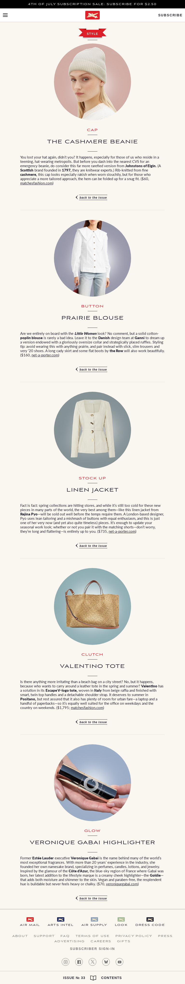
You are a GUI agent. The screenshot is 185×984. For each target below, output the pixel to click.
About (20, 936)
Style (92, 33)
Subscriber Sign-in (92, 948)
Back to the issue (93, 197)
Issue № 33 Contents (92, 978)
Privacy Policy (133, 936)
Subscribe (170, 15)
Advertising (69, 941)
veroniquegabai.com (122, 883)
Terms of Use (93, 936)
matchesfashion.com (36, 182)
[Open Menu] (5, 15)
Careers (101, 941)
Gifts (124, 941)
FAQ (65, 936)
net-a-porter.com (45, 354)
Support (44, 936)
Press (165, 936)
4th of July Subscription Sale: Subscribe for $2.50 (92, 4)
